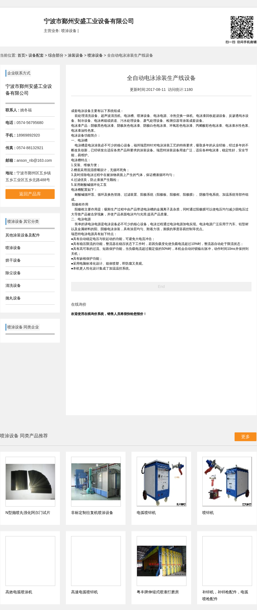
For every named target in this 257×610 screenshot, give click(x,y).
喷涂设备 (95, 55)
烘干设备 (13, 260)
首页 (21, 55)
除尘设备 (13, 273)
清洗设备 (13, 285)
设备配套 (36, 55)
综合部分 (56, 55)
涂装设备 (76, 55)
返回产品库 (30, 194)
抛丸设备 (13, 298)
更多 (245, 436)
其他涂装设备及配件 (22, 235)
